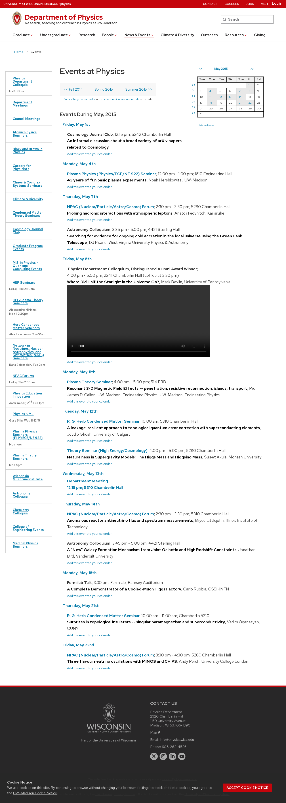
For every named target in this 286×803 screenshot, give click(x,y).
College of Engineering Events (28, 528)
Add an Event (206, 124)
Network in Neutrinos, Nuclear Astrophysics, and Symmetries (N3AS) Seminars (28, 351)
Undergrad (56, 35)
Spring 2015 (104, 89)
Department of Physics (64, 17)
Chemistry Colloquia (21, 511)
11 (210, 97)
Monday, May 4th (79, 163)
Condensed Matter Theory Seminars (28, 214)
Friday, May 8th (77, 258)
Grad (23, 35)
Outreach (209, 35)
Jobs (250, 4)
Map (155, 732)
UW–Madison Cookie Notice (35, 793)
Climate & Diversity (177, 35)
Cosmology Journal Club (28, 230)
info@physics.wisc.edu (177, 739)
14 (240, 97)
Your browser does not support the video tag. (138, 321)
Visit (265, 4)
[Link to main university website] (108, 733)
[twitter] (154, 756)
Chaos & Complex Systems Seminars (27, 183)
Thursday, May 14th (81, 504)
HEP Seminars (24, 282)
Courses (232, 4)
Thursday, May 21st (81, 605)
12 (221, 97)
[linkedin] (172, 756)
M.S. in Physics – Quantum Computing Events (27, 265)
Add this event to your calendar (89, 154)
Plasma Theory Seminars (25, 456)
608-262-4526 (174, 746)
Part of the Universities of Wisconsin (108, 740)
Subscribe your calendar (79, 99)
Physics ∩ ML (23, 414)
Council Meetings (26, 119)
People (110, 35)
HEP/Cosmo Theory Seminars (28, 301)
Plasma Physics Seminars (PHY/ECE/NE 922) (28, 434)
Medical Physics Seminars (25, 544)
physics (65, 4)
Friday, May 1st (76, 124)
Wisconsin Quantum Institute (28, 477)
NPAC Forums (23, 376)
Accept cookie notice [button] (247, 788)
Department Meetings (22, 103)
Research (86, 35)
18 (211, 102)
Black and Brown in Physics (27, 150)
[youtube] (182, 756)
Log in (277, 3)
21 (240, 102)
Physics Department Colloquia (22, 81)
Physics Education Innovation (27, 394)
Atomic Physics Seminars (25, 133)
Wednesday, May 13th (83, 473)
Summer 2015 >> (138, 89)
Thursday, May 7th (80, 196)
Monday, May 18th (80, 572)
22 (250, 102)
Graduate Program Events (28, 247)
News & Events (139, 35)
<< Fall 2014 (73, 89)
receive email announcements (119, 99)
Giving (259, 35)
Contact (210, 4)
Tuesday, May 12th (80, 411)
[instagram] (163, 756)
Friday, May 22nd (78, 645)
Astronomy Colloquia (21, 494)
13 (230, 97)
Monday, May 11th (79, 371)
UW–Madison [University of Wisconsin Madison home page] (31, 4)
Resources (236, 35)
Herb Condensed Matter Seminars (26, 326)
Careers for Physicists (22, 167)
